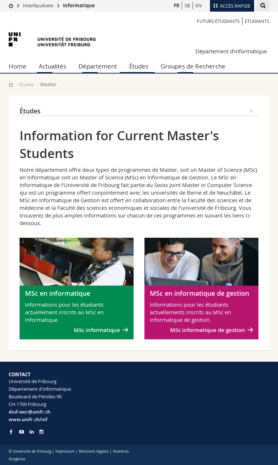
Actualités (52, 66)
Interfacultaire (38, 5)
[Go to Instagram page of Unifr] (41, 431)
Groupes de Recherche (193, 66)
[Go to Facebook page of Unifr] (11, 431)
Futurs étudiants (218, 21)
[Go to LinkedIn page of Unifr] (32, 431)
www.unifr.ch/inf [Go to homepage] (28, 419)
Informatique (79, 5)
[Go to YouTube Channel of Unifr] (21, 431)
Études (138, 66)
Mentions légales (94, 451)
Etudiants (257, 21)
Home (17, 66)
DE (187, 5)
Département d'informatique (231, 51)
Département (98, 66)
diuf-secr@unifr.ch (29, 411)
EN (198, 5)
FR (177, 5)
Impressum (65, 451)
